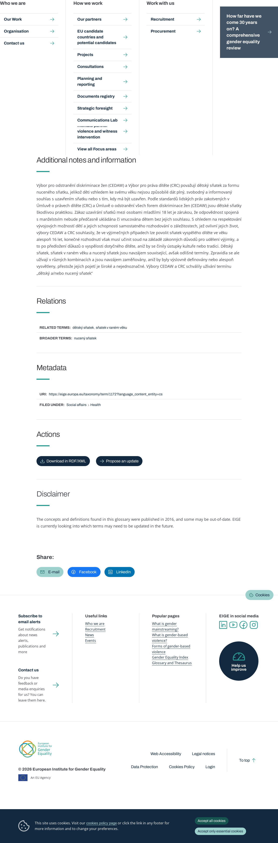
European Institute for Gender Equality (23, 13)
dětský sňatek (83, 327)
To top (244, 760)
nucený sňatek (85, 338)
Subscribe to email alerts (30, 619)
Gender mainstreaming (127, 12)
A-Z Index (122, 40)
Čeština (58, 70)
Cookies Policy (182, 767)
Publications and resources (92, 12)
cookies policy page (101, 823)
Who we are (94, 623)
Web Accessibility (166, 754)
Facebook (244, 625)
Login (210, 767)
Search (269, 13)
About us (249, 13)
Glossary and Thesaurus (172, 663)
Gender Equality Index (189, 12)
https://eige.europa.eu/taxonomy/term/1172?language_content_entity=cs (105, 394)
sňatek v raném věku (111, 327)
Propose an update (122, 461)
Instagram (254, 625)
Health (95, 405)
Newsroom (61, 13)
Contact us (28, 670)
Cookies (262, 595)
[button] (49, 572)
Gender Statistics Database (221, 12)
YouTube (233, 625)
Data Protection (144, 767)
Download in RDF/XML (66, 461)
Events (90, 640)
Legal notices (203, 754)
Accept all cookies (211, 821)
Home (27, 40)
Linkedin (223, 625)
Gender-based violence (158, 12)
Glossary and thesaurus (94, 40)
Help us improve (239, 667)
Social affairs (76, 405)
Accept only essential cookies (220, 831)
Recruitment (95, 629)
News (89, 635)
